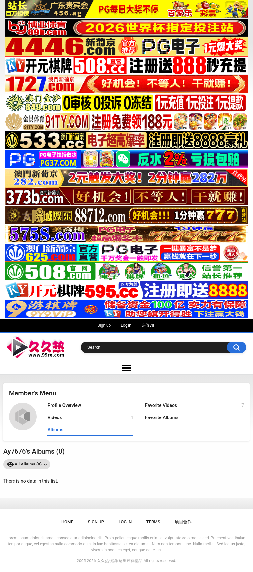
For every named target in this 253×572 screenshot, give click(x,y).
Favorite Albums (162, 417)
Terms (153, 521)
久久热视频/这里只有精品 (119, 561)
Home (67, 521)
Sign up (104, 325)
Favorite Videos (194, 405)
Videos (90, 417)
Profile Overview (64, 405)
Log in (126, 325)
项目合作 (183, 521)
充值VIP (148, 325)
